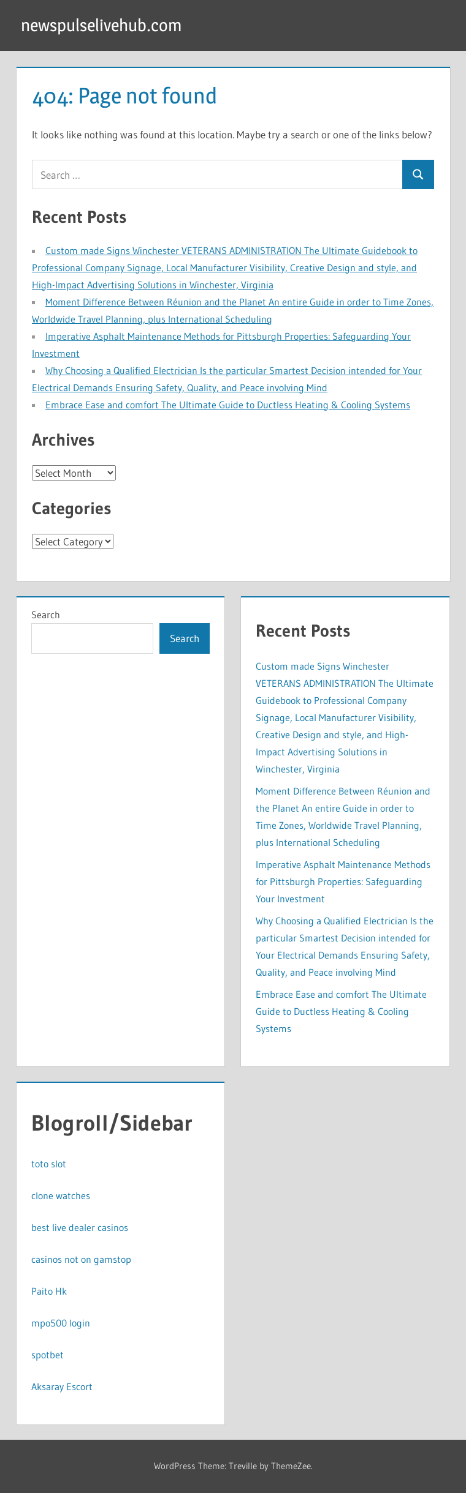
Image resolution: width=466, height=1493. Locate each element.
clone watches (60, 1195)
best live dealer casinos (79, 1227)
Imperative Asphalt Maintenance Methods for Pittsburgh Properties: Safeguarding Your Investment (343, 881)
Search (45, 614)
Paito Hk (49, 1291)
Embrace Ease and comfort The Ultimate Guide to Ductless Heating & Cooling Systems (227, 405)
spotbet (47, 1355)
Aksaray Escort (62, 1386)
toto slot (48, 1164)
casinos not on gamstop (81, 1259)
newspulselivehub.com (101, 25)
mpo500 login (60, 1323)
